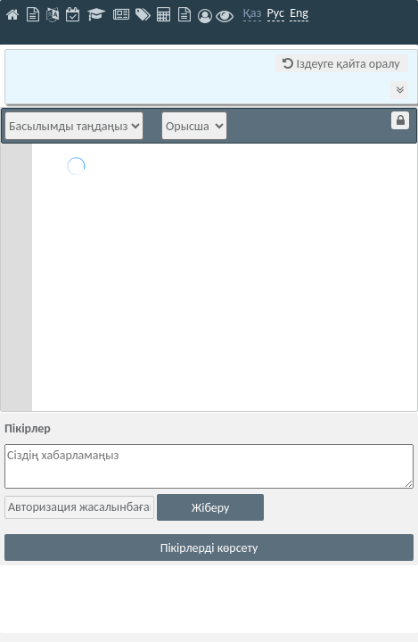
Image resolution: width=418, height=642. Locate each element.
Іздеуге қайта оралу (341, 63)
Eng (299, 13)
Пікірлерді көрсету (209, 548)
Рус (275, 13)
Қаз (252, 13)
